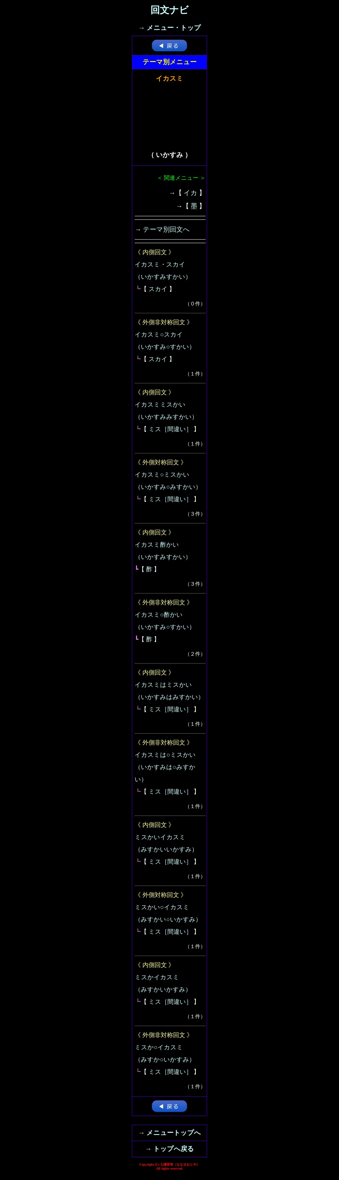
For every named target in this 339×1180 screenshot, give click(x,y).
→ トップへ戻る (169, 1148)
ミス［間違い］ (170, 429)
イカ (190, 192)
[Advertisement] (169, 113)
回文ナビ (169, 10)
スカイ (158, 289)
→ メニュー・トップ (169, 27)
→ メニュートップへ (169, 1132)
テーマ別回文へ (166, 229)
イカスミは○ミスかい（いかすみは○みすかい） (165, 767)
